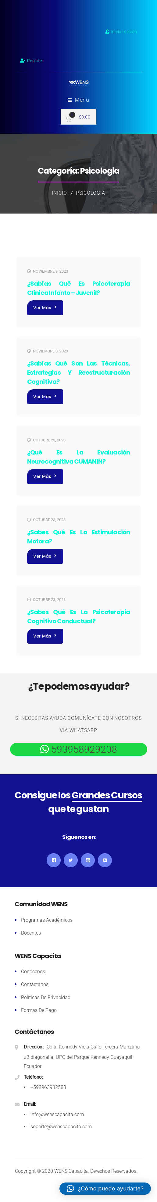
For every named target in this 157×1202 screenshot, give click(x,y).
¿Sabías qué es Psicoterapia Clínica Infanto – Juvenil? (78, 288)
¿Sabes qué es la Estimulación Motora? (78, 537)
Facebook (54, 860)
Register (32, 60)
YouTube (105, 860)
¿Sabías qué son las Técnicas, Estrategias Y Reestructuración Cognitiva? (78, 372)
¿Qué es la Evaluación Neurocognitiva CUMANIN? (78, 457)
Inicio (59, 193)
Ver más (44, 308)
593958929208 (83, 749)
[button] (105, 1189)
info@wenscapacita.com (57, 1114)
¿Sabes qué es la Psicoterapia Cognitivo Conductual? (78, 616)
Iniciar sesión (121, 31)
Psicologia (90, 193)
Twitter (71, 860)
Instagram (88, 860)
